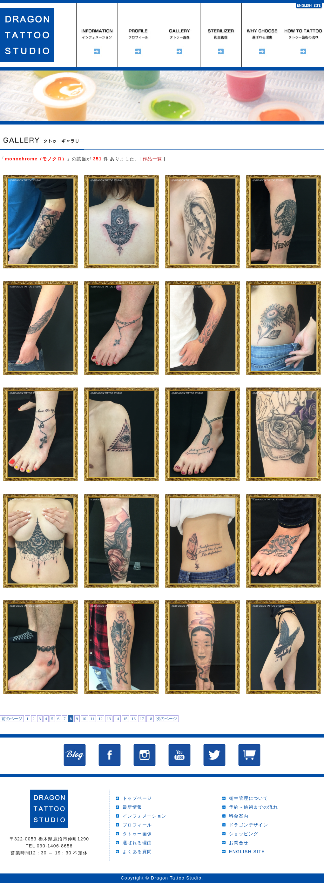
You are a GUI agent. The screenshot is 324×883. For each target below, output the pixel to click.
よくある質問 (137, 851)
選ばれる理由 (262, 35)
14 (117, 718)
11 (93, 718)
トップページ (137, 798)
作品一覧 (152, 158)
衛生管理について (248, 798)
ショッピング (243, 833)
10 (84, 718)
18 (150, 718)
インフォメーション (97, 35)
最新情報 (132, 807)
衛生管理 (220, 35)
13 (109, 718)
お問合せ (239, 842)
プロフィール (138, 35)
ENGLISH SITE (247, 851)
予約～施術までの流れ (303, 35)
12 (100, 718)
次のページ (166, 718)
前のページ (12, 718)
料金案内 (239, 816)
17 (142, 718)
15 (125, 718)
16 (134, 718)
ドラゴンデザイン (248, 824)
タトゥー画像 (137, 833)
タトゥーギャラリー (179, 35)
